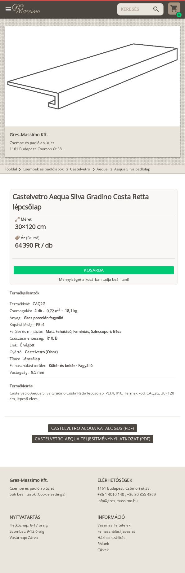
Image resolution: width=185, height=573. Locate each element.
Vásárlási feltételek (113, 525)
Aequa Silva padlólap (132, 169)
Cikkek (103, 550)
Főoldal (11, 169)
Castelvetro (80, 169)
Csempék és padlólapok (44, 169)
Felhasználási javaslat (116, 531)
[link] (92, 428)
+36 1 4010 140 (110, 494)
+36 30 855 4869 (141, 494)
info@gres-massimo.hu (117, 500)
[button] (94, 270)
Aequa (103, 169)
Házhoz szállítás (111, 537)
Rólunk (103, 543)
